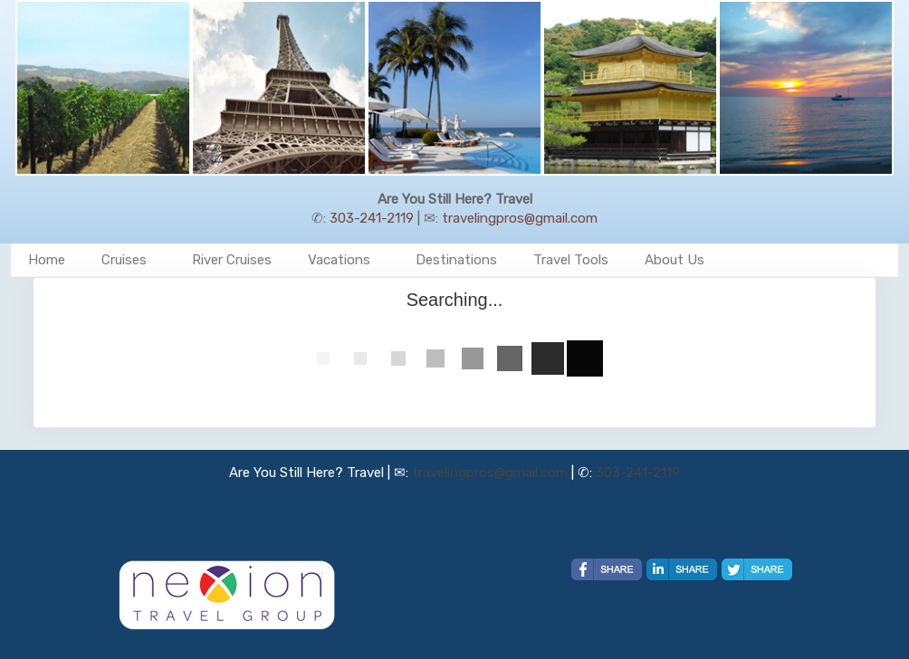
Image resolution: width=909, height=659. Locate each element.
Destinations (456, 260)
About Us (674, 260)
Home (46, 260)
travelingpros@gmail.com (520, 218)
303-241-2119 (372, 218)
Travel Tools (570, 260)
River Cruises (232, 260)
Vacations (339, 260)
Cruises (124, 260)
